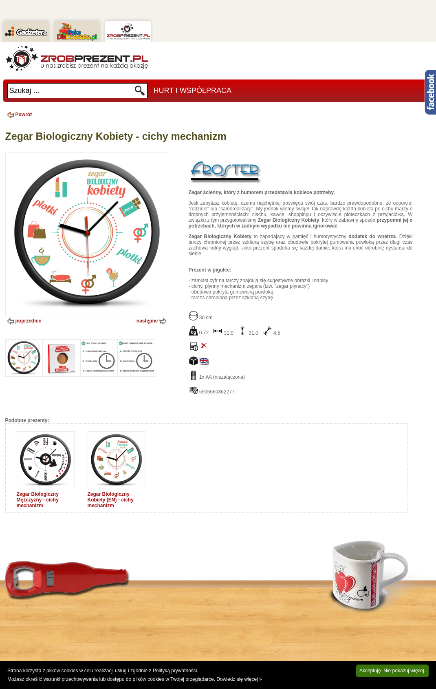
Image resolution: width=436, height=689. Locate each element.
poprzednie (23, 321)
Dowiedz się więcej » (239, 679)
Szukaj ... (24, 90)
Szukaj (140, 93)
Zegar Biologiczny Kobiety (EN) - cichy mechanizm (111, 499)
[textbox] (71, 90)
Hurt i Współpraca (192, 90)
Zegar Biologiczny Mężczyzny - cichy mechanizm (38, 499)
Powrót (18, 114)
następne (152, 321)
